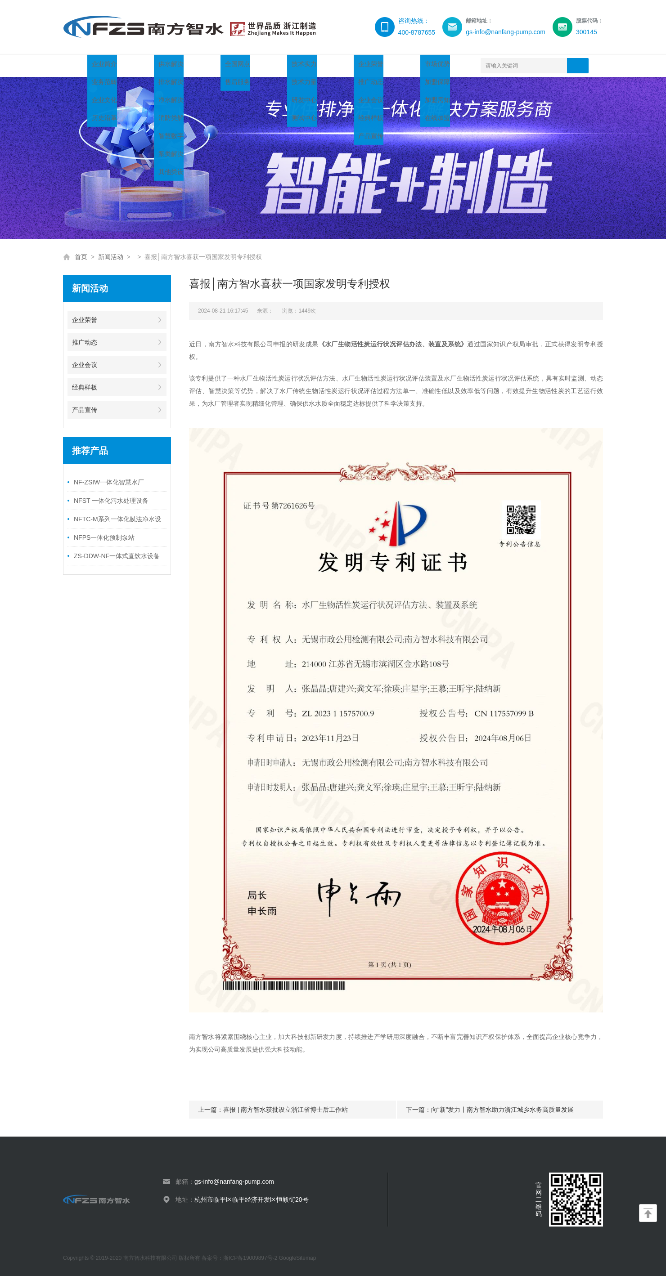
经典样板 (84, 387)
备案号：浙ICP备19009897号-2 (240, 1258)
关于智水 (118, 65)
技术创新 (264, 65)
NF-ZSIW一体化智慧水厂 (109, 482)
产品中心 (167, 65)
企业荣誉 (84, 319)
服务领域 (216, 65)
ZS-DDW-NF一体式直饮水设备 (117, 556)
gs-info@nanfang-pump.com (234, 1181)
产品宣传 (84, 409)
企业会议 (84, 364)
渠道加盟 (361, 65)
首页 (77, 65)
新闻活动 (313, 65)
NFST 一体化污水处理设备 (111, 500)
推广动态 (84, 342)
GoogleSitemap (297, 1258)
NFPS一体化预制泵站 (104, 537)
